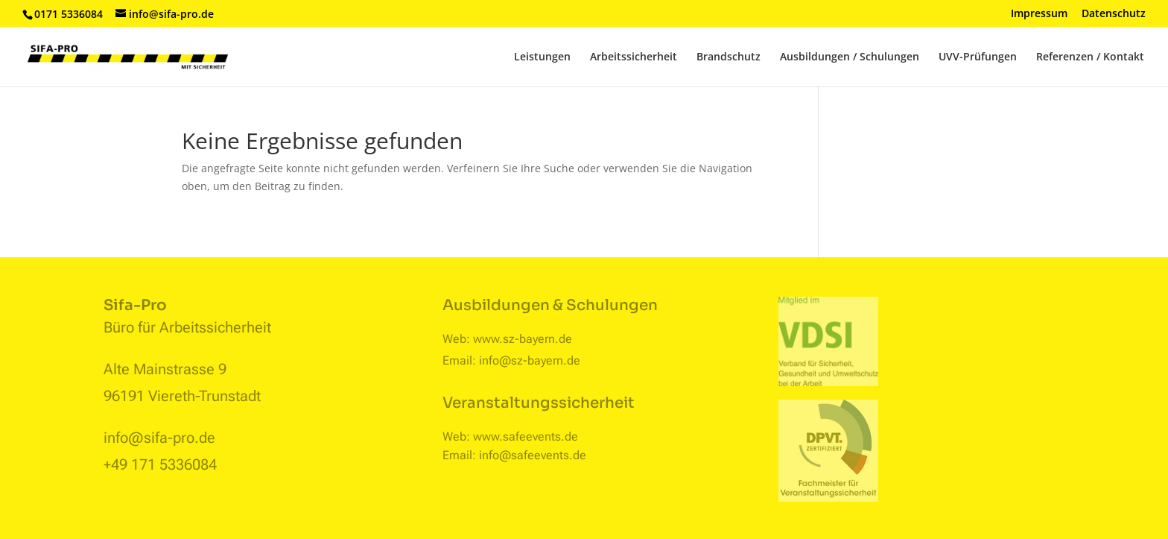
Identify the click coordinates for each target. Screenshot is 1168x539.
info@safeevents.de (532, 455)
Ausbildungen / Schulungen (849, 57)
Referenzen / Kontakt (1090, 57)
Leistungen (542, 57)
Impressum (1039, 14)
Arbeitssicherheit (633, 57)
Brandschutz (728, 57)
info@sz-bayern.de (529, 360)
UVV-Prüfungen (978, 57)
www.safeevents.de (525, 436)
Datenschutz (1114, 14)
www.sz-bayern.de (522, 339)
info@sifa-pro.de (159, 438)
